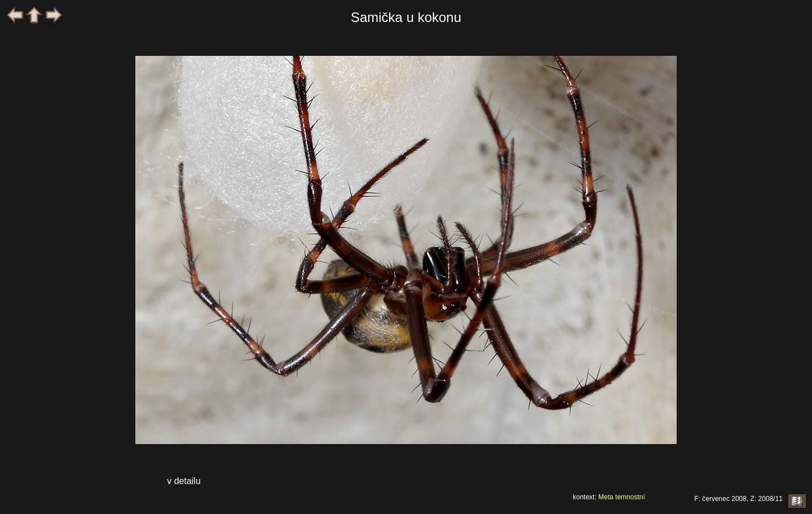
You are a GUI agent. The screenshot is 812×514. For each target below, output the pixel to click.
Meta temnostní (621, 497)
